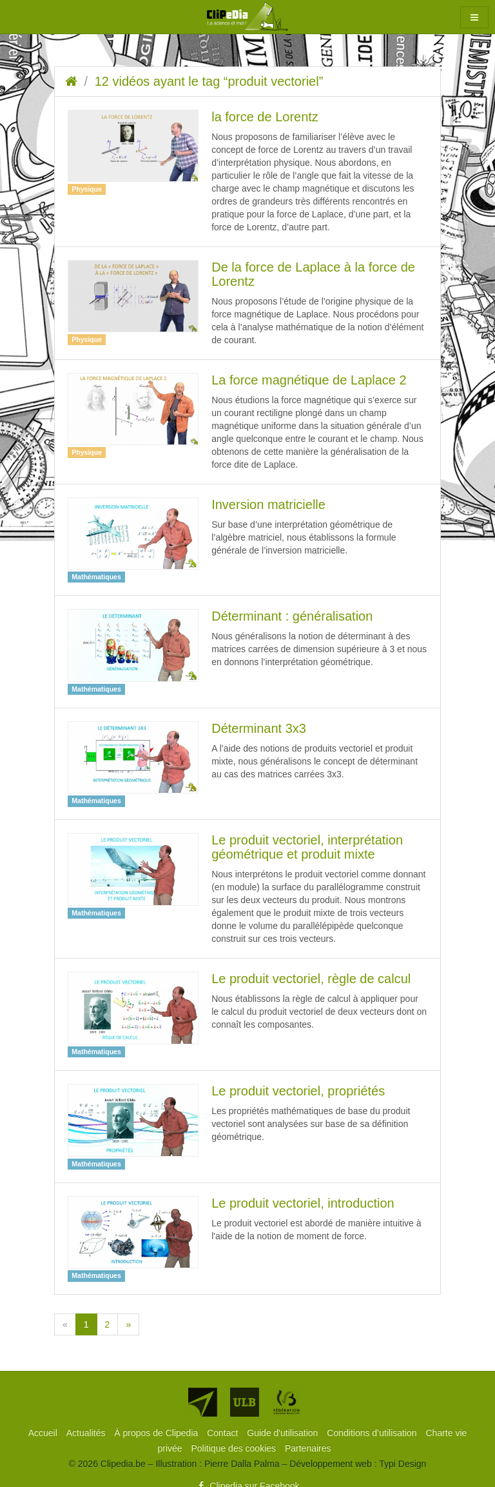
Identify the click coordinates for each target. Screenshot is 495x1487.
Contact (223, 1433)
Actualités (87, 1433)
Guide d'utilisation (283, 1433)
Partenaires (308, 1448)
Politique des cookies (234, 1448)
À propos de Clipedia (157, 1433)
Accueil (44, 1433)
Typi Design (402, 1464)
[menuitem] (44, 1433)
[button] (474, 17)
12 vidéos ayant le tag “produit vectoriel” (209, 81)
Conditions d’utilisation (373, 1433)
